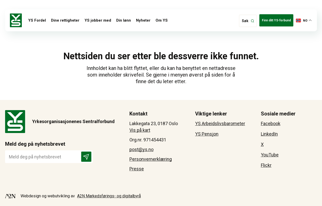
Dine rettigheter (65, 20)
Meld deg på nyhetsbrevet (35, 144)
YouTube (270, 154)
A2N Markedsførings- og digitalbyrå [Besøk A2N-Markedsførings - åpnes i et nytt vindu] (109, 196)
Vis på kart (139, 130)
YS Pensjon (206, 134)
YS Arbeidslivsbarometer (220, 123)
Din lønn (123, 20)
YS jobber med (97, 20)
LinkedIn (269, 134)
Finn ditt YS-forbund (276, 20)
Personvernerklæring (150, 159)
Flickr (266, 165)
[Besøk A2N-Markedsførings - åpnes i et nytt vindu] (10, 196)
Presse (136, 168)
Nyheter (143, 20)
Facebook (270, 123)
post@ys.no (141, 149)
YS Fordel (37, 20)
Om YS (162, 20)
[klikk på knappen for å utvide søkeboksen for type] (248, 21)
